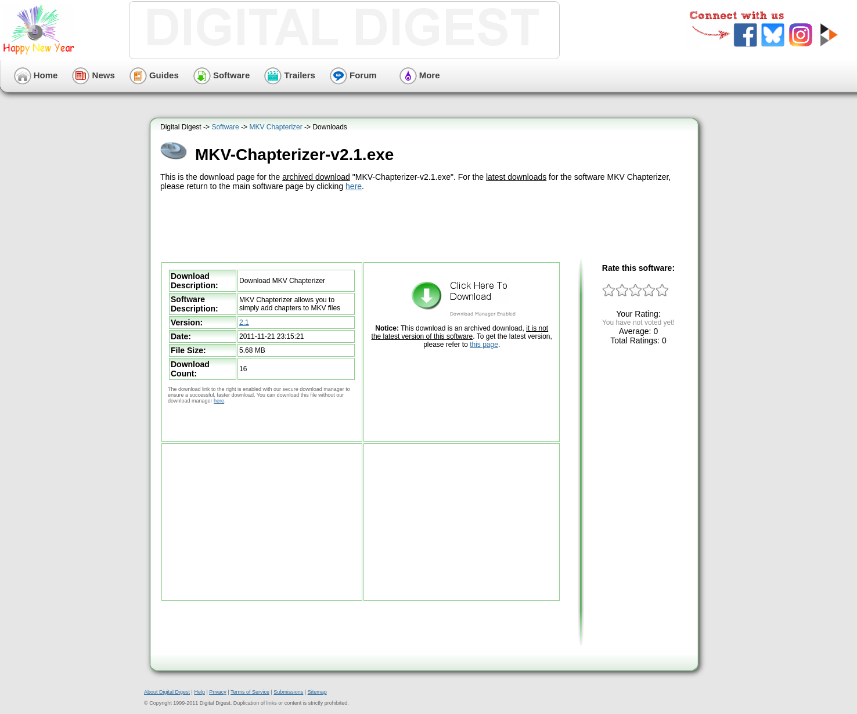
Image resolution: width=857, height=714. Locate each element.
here (353, 186)
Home (36, 75)
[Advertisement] (425, 225)
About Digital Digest (167, 692)
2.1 (244, 322)
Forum (353, 75)
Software (221, 75)
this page (484, 344)
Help (199, 692)
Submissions (288, 692)
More (419, 75)
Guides (154, 75)
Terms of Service (250, 692)
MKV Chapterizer (275, 127)
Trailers (289, 75)
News (93, 75)
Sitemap (317, 692)
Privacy (217, 692)
